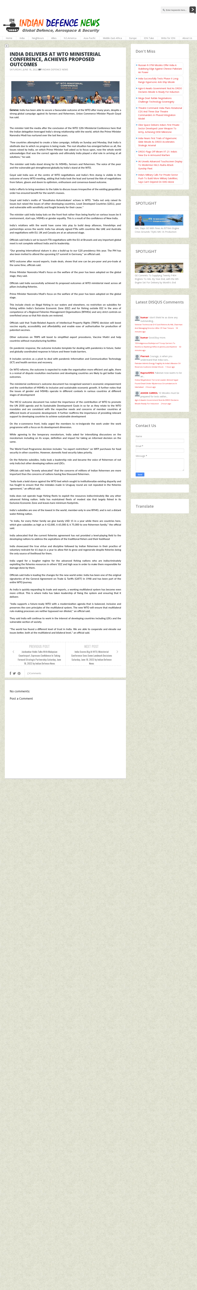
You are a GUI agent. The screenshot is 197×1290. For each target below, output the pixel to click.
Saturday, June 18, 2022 (24, 69)
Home (9, 38)
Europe (133, 38)
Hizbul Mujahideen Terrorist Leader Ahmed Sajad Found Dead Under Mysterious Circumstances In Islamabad (156, 383)
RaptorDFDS (147, 372)
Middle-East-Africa (112, 38)
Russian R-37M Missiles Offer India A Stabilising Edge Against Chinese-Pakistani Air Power (160, 69)
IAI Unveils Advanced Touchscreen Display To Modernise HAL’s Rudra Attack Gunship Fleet (160, 165)
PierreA (144, 356)
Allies (54, 38)
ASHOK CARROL (149, 392)
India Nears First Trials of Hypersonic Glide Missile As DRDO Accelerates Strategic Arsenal (157, 142)
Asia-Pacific (90, 38)
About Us (187, 38)
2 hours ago (150, 387)
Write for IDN (168, 38)
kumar (144, 317)
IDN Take (149, 38)
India (22, 38)
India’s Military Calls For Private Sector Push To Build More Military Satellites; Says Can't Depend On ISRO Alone (158, 178)
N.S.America (70, 38)
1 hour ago (170, 367)
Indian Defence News (55, 69)
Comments (34, 673)
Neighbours (38, 38)
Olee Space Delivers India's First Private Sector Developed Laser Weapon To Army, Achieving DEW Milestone (158, 128)
